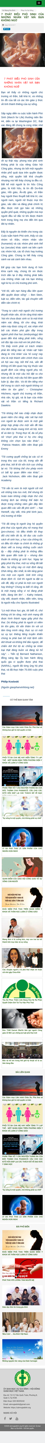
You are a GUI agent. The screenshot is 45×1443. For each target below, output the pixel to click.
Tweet (6, 29)
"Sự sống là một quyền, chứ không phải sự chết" (22, 1190)
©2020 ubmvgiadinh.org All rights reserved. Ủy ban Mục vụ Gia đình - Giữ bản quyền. (22, 1427)
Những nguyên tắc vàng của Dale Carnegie (19, 1361)
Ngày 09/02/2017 (10, 25)
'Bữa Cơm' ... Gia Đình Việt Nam (15, 1334)
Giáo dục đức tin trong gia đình (15, 1307)
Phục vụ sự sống (27, 10)
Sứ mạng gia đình (8, 10)
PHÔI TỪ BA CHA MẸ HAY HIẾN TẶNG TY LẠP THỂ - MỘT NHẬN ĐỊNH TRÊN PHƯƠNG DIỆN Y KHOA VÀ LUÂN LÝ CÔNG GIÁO (22, 1128)
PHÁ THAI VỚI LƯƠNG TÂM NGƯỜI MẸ (18, 1280)
